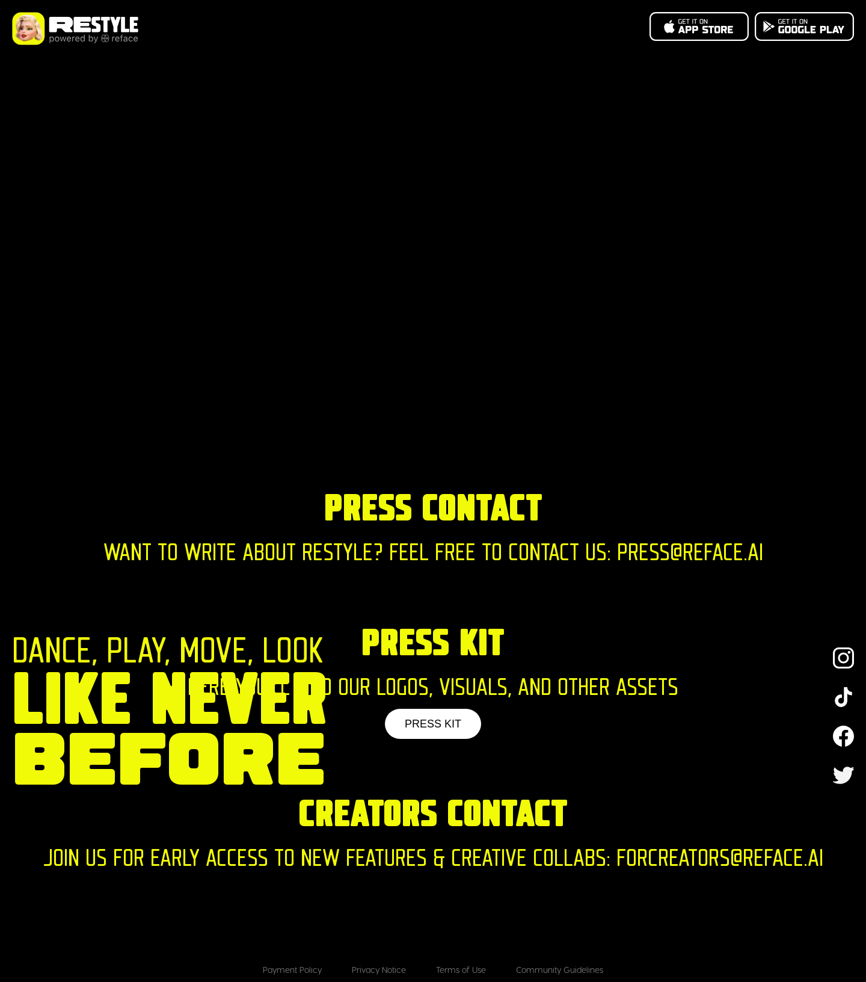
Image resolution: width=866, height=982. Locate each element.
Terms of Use (461, 970)
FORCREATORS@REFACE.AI (719, 860)
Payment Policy (292, 970)
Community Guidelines (559, 970)
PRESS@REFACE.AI (690, 554)
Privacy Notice (379, 970)
